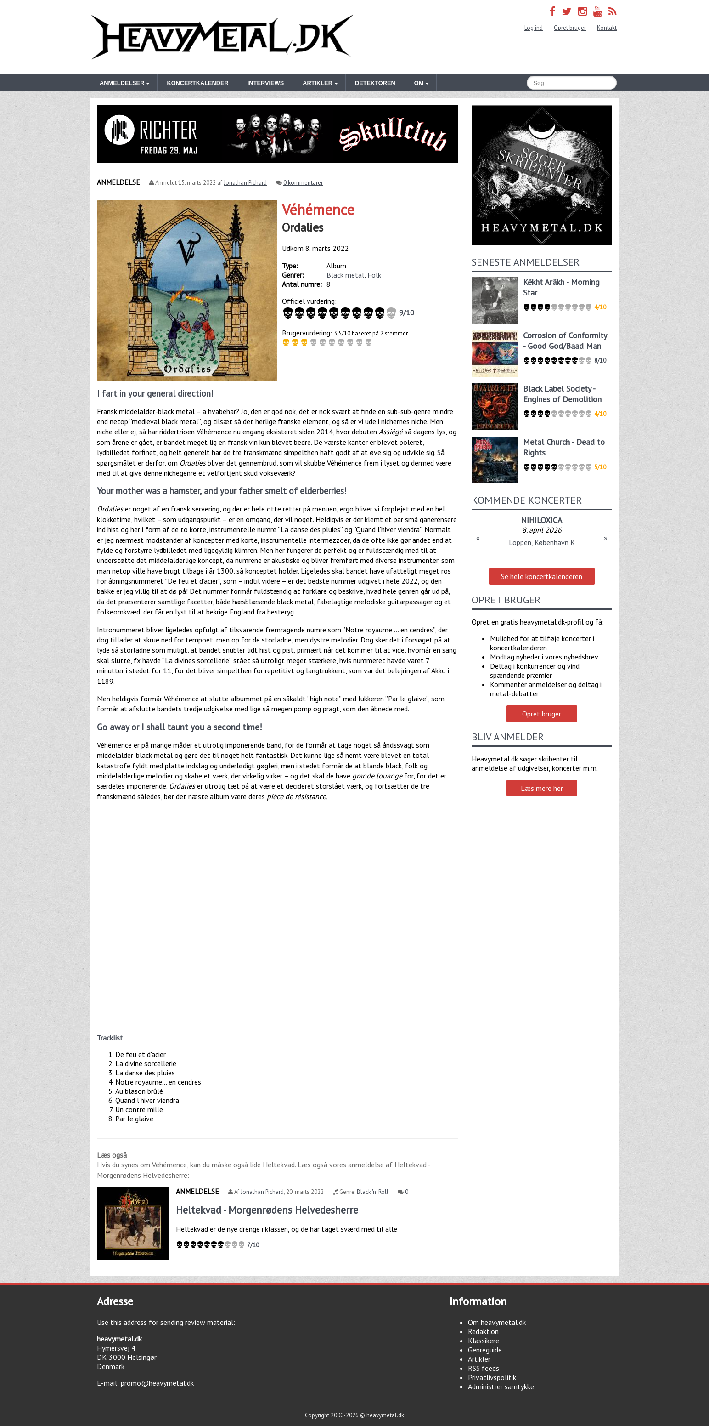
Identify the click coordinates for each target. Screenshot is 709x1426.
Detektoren (375, 83)
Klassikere (483, 1340)
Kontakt (607, 28)
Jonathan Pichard (245, 183)
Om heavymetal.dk (497, 1322)
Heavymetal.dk (222, 37)
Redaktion (483, 1331)
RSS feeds (483, 1368)
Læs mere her (542, 788)
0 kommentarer (303, 183)
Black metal (345, 274)
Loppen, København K (542, 542)
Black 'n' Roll (372, 1192)
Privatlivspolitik (492, 1377)
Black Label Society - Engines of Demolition (562, 393)
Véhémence (318, 209)
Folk (374, 274)
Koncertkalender (197, 83)
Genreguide (485, 1349)
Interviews (266, 83)
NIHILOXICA (541, 520)
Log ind (533, 28)
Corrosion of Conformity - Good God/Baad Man (565, 340)
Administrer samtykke (501, 1386)
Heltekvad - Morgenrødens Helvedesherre (267, 1209)
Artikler (479, 1359)
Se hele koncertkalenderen (541, 576)
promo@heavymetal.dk (157, 1382)
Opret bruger (570, 28)
